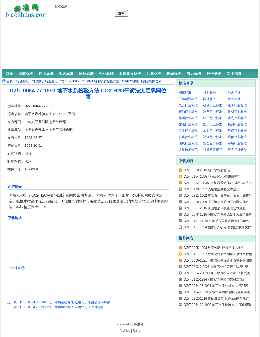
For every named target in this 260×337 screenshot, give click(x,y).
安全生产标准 (212, 143)
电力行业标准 (188, 105)
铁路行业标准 (237, 124)
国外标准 (209, 99)
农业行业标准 (212, 130)
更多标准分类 (237, 149)
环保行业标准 (237, 130)
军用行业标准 (237, 143)
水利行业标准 (237, 118)
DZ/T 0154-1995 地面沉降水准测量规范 (212, 176)
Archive (125, 331)
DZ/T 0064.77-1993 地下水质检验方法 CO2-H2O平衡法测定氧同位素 (114, 81)
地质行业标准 (188, 143)
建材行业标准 (237, 111)
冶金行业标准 (212, 137)
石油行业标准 (188, 111)
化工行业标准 (237, 105)
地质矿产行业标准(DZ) (48, 81)
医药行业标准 (212, 124)
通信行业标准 (237, 137)
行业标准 (22, 81)
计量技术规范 (188, 149)
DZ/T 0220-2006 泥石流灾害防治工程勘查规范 (216, 202)
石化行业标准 (188, 137)
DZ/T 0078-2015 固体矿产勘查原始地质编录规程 (218, 214)
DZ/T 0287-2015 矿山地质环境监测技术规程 (215, 208)
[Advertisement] (166, 36)
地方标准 (234, 92)
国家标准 (185, 92)
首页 (10, 81)
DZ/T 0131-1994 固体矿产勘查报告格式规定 (215, 279)
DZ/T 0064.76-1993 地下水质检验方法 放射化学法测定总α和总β (65, 302)
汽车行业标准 (212, 111)
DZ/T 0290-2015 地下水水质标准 (207, 170)
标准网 (138, 324)
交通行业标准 (188, 124)
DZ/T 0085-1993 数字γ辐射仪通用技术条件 (214, 248)
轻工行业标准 (212, 118)
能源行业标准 (188, 118)
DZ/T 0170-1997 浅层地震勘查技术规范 (212, 189)
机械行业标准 (212, 105)
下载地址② (16, 268)
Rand (137, 331)
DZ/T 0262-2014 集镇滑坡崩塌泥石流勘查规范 (216, 298)
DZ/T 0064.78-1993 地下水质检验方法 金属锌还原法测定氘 (61, 307)
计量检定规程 (212, 149)
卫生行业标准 (188, 130)
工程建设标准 (188, 99)
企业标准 (234, 99)
